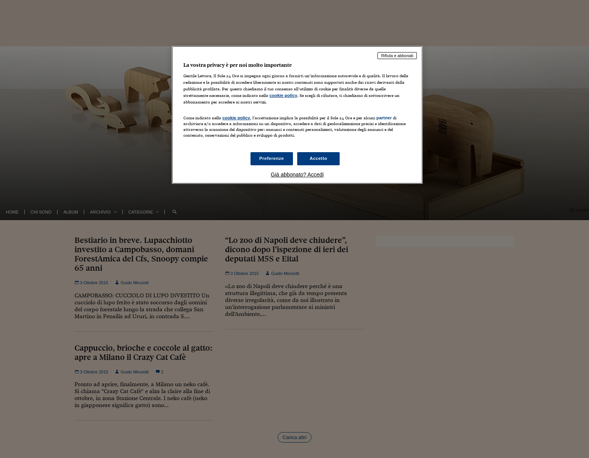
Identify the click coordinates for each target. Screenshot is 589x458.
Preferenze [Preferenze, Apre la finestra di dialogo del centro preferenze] (271, 158)
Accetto (318, 158)
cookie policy (283, 95)
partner (384, 117)
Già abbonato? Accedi (297, 174)
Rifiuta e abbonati (397, 55)
